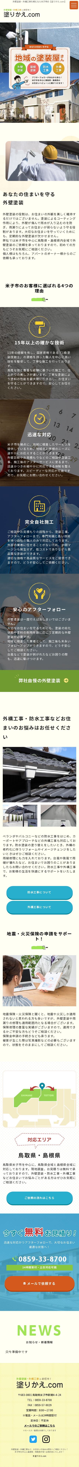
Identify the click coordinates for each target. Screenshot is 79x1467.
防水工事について (39, 892)
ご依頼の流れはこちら (39, 1198)
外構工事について (39, 907)
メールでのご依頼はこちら (39, 1425)
